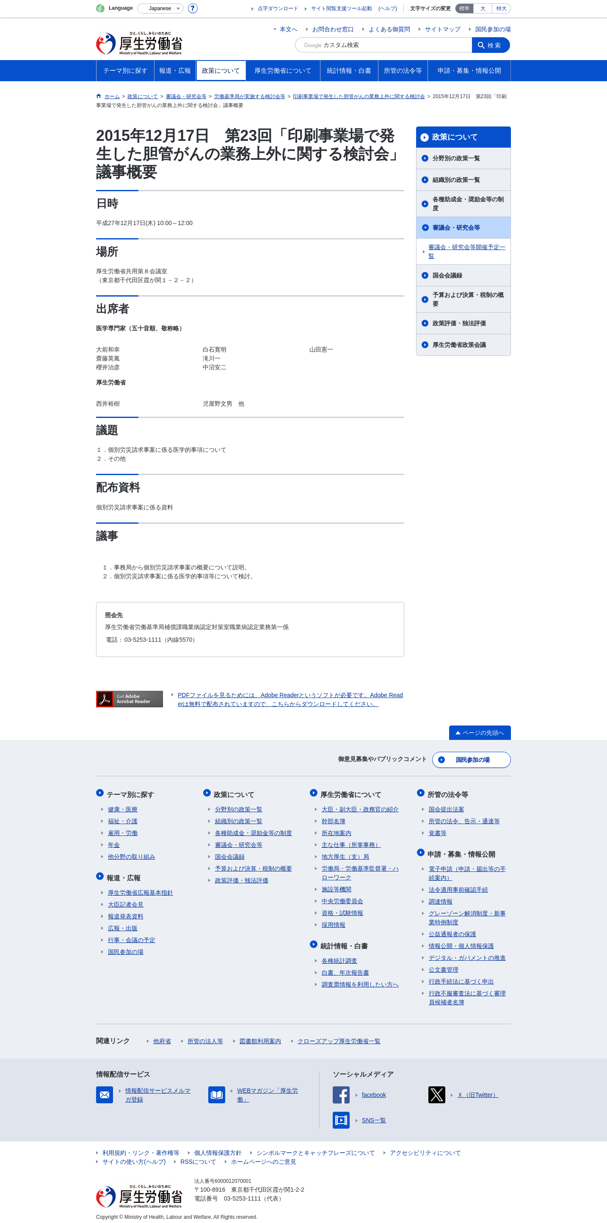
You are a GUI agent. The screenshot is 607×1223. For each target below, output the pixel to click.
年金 (114, 841)
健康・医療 (123, 806)
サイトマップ (443, 29)
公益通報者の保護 (452, 929)
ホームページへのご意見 (263, 1156)
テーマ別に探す (131, 792)
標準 (464, 8)
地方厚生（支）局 (345, 853)
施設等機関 (336, 886)
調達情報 (440, 896)
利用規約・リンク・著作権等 (140, 1147)
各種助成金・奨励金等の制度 (468, 204)
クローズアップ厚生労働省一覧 (339, 1036)
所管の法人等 (205, 1036)
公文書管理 (443, 964)
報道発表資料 (125, 911)
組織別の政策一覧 (456, 179)
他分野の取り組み (131, 853)
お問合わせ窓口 (333, 29)
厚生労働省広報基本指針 (140, 887)
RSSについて (198, 1156)
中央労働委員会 (342, 898)
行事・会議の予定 (131, 935)
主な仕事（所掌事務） (351, 841)
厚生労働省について (352, 792)
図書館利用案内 (260, 1036)
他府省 (162, 1036)
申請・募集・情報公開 (463, 849)
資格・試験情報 (342, 910)
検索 (495, 44)
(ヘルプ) (387, 8)
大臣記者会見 (125, 899)
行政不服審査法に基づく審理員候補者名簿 (467, 992)
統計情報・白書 (345, 941)
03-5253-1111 (242, 1193)
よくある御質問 (389, 29)
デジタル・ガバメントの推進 (467, 952)
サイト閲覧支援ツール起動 (341, 8)
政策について (455, 137)
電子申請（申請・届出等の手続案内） (467, 868)
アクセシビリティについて (425, 1147)
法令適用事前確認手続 (458, 884)
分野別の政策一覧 (456, 158)
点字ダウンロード (278, 8)
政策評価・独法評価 (459, 323)
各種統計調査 (339, 955)
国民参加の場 (493, 29)
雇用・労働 (123, 830)
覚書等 (438, 830)
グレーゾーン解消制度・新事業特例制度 (467, 913)
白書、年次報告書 (345, 967)
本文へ (289, 29)
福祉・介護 (123, 818)
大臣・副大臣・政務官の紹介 (360, 806)
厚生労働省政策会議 (459, 344)
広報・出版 (123, 923)
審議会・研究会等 (456, 227)
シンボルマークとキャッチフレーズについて (316, 1147)
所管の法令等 (449, 792)
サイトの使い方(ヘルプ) (134, 1156)
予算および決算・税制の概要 (468, 299)
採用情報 (333, 921)
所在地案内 (336, 830)
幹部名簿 (333, 818)
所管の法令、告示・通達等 (464, 818)
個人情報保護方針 (218, 1147)
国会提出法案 (446, 806)
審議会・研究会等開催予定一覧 (466, 251)
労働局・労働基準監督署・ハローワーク (360, 870)
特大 (502, 8)
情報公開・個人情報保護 (461, 940)
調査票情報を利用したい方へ (360, 979)
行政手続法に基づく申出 (461, 976)
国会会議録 (447, 275)
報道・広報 (125, 873)
